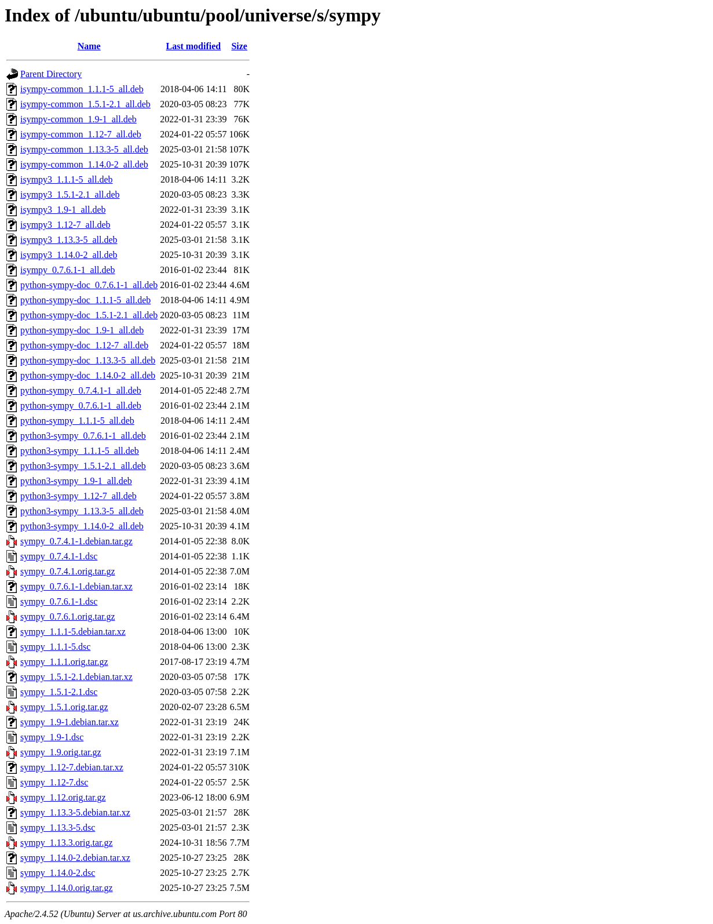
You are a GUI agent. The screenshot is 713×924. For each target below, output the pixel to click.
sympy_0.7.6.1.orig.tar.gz (67, 616)
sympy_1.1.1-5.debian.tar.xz (73, 631)
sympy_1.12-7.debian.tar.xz (71, 767)
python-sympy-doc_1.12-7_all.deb (84, 345)
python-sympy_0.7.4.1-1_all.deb (80, 390)
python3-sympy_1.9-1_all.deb (76, 481)
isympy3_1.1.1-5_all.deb (66, 179)
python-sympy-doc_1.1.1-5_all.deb (85, 300)
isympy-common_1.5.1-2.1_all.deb (85, 104)
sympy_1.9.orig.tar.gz (60, 752)
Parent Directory (51, 74)
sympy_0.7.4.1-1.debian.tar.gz (76, 541)
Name (89, 46)
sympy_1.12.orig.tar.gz (63, 797)
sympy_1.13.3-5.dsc (57, 827)
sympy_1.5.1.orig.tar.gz (64, 707)
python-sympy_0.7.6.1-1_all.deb (80, 405)
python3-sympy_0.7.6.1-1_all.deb (83, 436)
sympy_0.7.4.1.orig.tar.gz (67, 571)
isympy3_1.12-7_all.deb (65, 225)
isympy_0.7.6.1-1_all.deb (67, 270)
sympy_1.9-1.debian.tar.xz (69, 722)
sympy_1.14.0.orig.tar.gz (66, 888)
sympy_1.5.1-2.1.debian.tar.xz (76, 677)
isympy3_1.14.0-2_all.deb (69, 255)
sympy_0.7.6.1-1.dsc (58, 601)
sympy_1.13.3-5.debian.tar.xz (75, 812)
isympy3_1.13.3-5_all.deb (69, 240)
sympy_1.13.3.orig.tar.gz (66, 842)
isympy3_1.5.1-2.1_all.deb (70, 194)
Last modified (193, 46)
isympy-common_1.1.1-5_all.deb (82, 89)
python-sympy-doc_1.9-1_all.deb (82, 330)
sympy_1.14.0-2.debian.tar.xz (75, 858)
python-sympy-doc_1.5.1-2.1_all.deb (89, 315)
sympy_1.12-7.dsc (54, 782)
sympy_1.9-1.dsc (51, 737)
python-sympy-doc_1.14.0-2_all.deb (87, 375)
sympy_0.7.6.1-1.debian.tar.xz (76, 586)
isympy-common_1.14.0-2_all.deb (84, 164)
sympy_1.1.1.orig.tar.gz (64, 662)
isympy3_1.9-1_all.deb (63, 209)
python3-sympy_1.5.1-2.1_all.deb (83, 466)
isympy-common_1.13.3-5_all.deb (84, 149)
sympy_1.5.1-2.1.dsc (58, 692)
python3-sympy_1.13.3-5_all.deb (82, 511)
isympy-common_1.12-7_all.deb (80, 134)
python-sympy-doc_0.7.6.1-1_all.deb (89, 285)
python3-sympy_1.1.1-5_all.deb (79, 451)
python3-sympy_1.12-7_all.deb (78, 496)
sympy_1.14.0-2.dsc (57, 873)
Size (239, 46)
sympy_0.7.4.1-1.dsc (58, 556)
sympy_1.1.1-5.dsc (55, 647)
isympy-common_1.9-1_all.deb (78, 119)
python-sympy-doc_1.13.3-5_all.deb (87, 360)
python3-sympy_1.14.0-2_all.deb (82, 526)
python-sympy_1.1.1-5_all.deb (77, 420)
